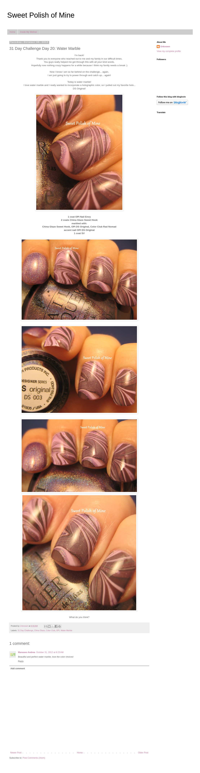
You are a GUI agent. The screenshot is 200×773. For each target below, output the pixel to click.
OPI (58, 630)
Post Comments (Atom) (34, 758)
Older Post (143, 752)
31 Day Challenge (25, 630)
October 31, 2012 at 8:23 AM (50, 652)
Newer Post (15, 752)
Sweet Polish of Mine (41, 15)
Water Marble (66, 630)
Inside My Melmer (28, 32)
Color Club (50, 630)
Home (12, 32)
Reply (21, 661)
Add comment (17, 668)
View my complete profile (169, 51)
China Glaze (39, 630)
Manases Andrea (26, 652)
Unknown (165, 46)
